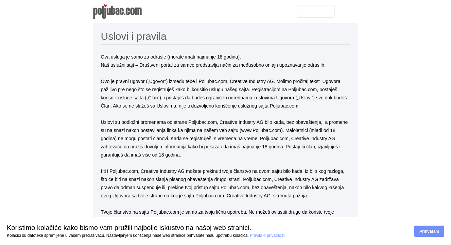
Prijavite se (315, 11)
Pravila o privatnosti (267, 235)
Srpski (346, 11)
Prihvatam (429, 231)
